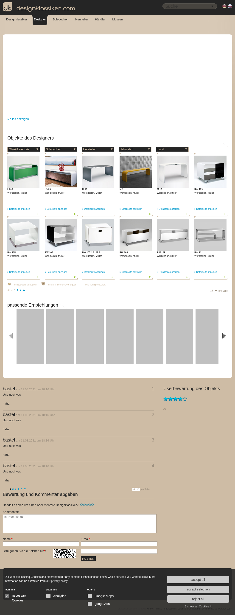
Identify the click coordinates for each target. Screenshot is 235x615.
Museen (117, 19)
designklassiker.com (39, 7)
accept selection (198, 589)
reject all (198, 599)
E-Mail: (86, 539)
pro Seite (223, 291)
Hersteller (81, 19)
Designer (40, 19)
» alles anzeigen (18, 119)
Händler (100, 19)
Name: (8, 539)
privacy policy (59, 581)
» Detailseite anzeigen (18, 209)
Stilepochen (60, 19)
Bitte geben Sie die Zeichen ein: (39, 551)
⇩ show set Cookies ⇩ (198, 606)
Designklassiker (16, 19)
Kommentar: (11, 512)
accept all (198, 579)
